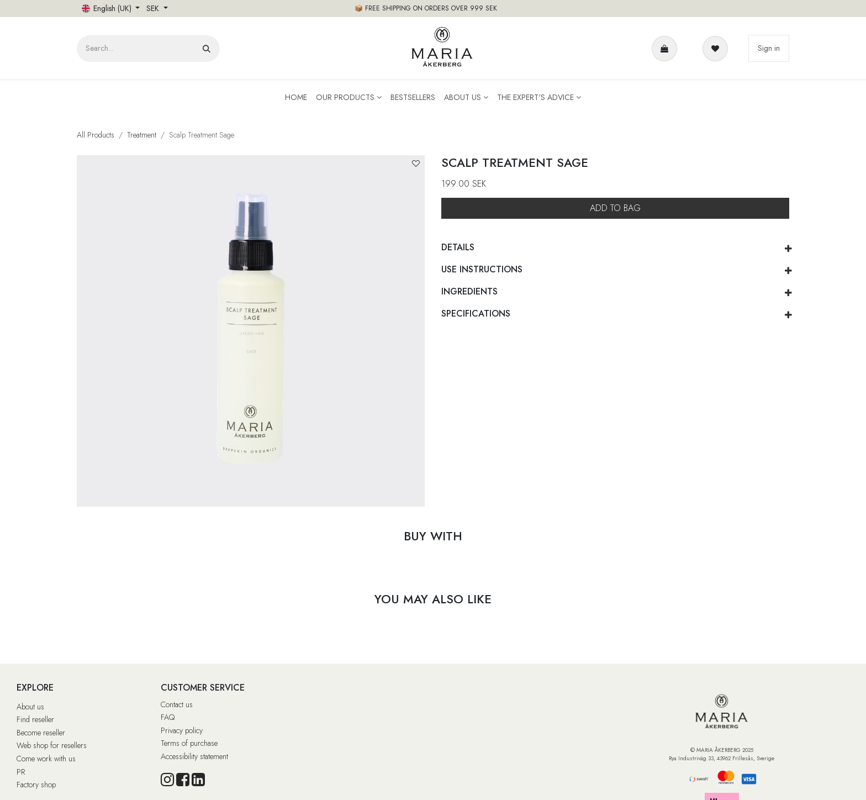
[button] (416, 163)
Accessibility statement (194, 756)
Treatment (141, 134)
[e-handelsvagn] (666, 48)
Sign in (769, 48)
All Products (95, 134)
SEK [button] (153, 8)
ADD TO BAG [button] (615, 208)
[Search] (206, 48)
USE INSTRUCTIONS (481, 269)
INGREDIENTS (469, 291)
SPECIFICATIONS (475, 313)
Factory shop (36, 784)
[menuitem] (296, 97)
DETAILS (457, 247)
